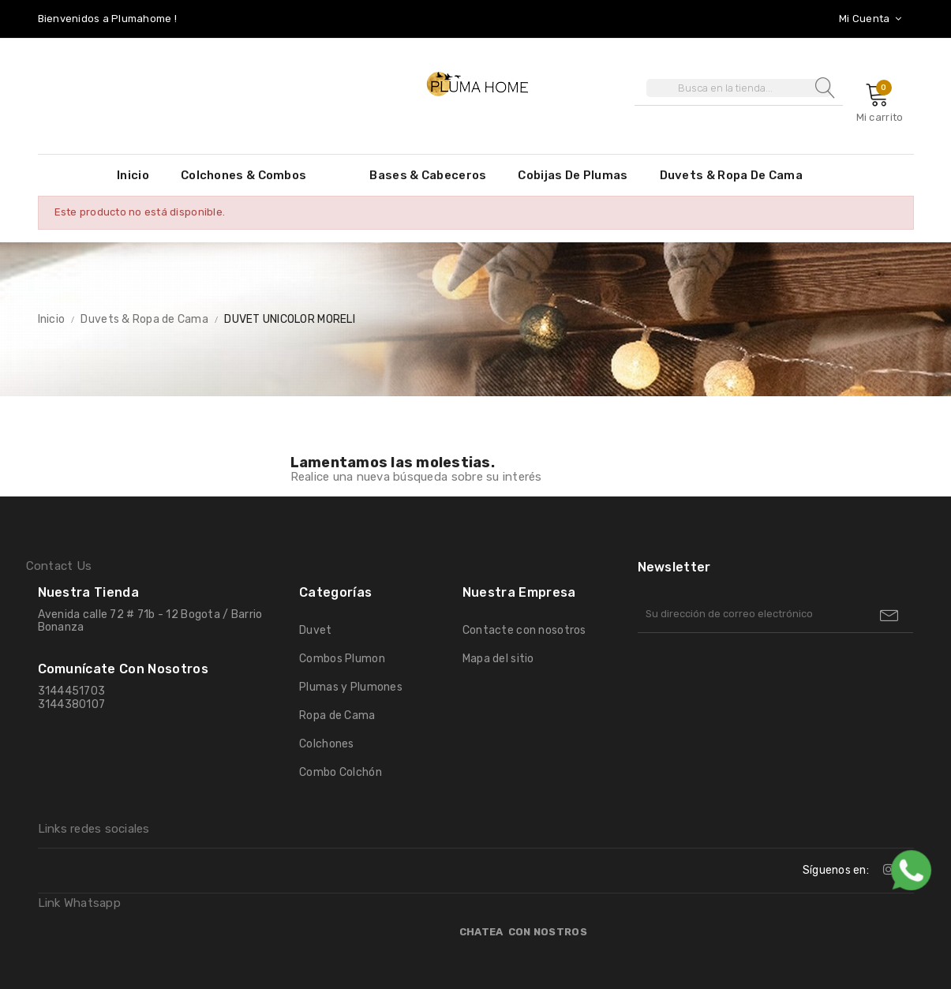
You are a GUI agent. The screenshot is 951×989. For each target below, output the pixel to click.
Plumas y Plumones (350, 687)
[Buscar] (738, 88)
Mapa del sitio (498, 658)
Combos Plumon (342, 658)
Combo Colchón (340, 772)
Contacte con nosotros (524, 630)
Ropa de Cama (337, 715)
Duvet (315, 630)
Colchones (326, 744)
